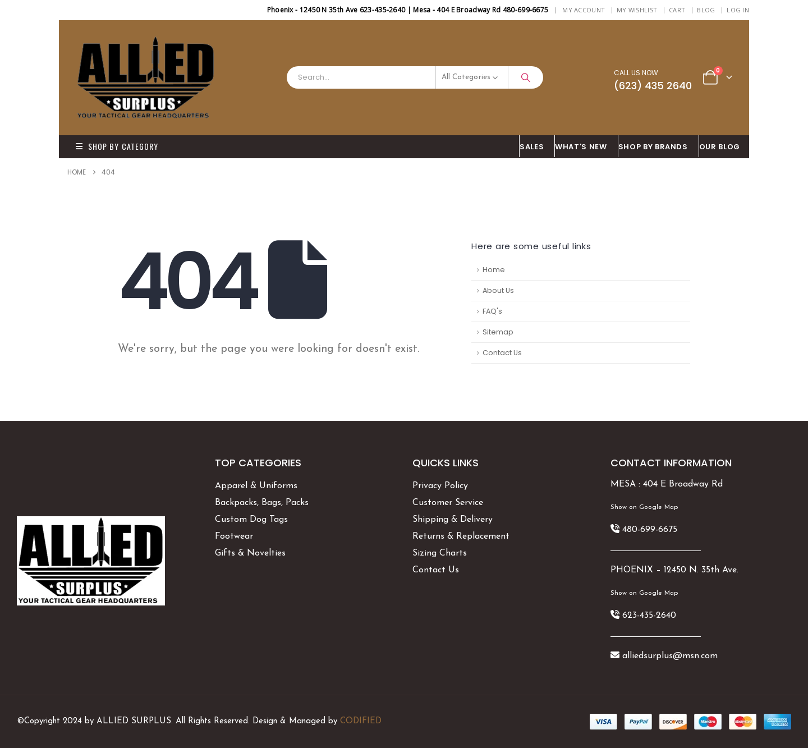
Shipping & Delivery (452, 519)
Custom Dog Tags (251, 519)
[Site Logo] (146, 77)
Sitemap (498, 332)
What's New (581, 146)
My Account (583, 10)
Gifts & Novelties (250, 553)
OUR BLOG (719, 146)
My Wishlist (637, 10)
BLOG (706, 10)
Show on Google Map (644, 507)
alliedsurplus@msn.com (670, 655)
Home (494, 269)
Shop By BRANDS (653, 146)
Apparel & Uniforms (256, 485)
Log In (738, 10)
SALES (532, 146)
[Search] (525, 77)
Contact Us (502, 352)
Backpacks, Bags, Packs (262, 502)
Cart (677, 10)
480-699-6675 (649, 529)
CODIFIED (361, 721)
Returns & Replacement (460, 536)
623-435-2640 (649, 615)
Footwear (234, 536)
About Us (498, 290)
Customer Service (447, 502)
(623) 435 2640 (653, 86)
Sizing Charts (439, 553)
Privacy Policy (440, 485)
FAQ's (492, 311)
